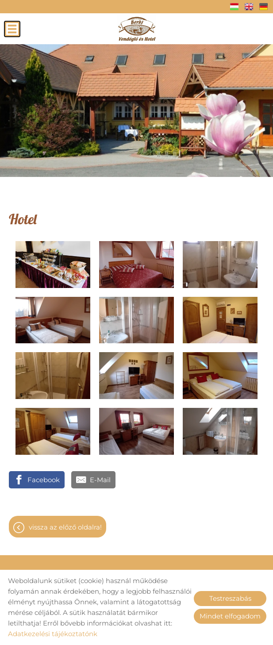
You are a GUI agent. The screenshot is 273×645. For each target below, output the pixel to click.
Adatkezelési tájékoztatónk (52, 634)
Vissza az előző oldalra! (65, 527)
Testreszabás (230, 598)
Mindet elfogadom (230, 616)
